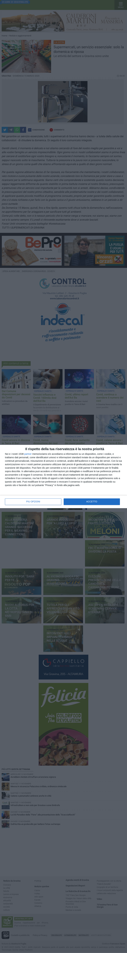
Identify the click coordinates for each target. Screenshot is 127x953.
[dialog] (63, 476)
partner (28, 454)
